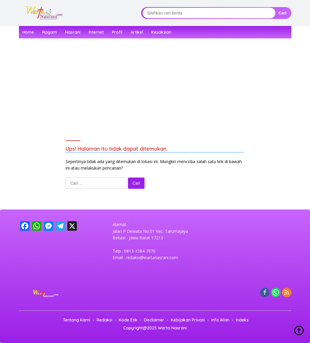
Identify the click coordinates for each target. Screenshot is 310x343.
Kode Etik (128, 320)
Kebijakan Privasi (188, 320)
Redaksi (104, 320)
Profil (117, 32)
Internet (96, 32)
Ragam (49, 32)
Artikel (137, 32)
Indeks (242, 320)
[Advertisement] (162, 81)
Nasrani (72, 32)
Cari (282, 13)
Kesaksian (161, 32)
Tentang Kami (76, 320)
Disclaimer (154, 320)
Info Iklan (220, 320)
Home (28, 32)
